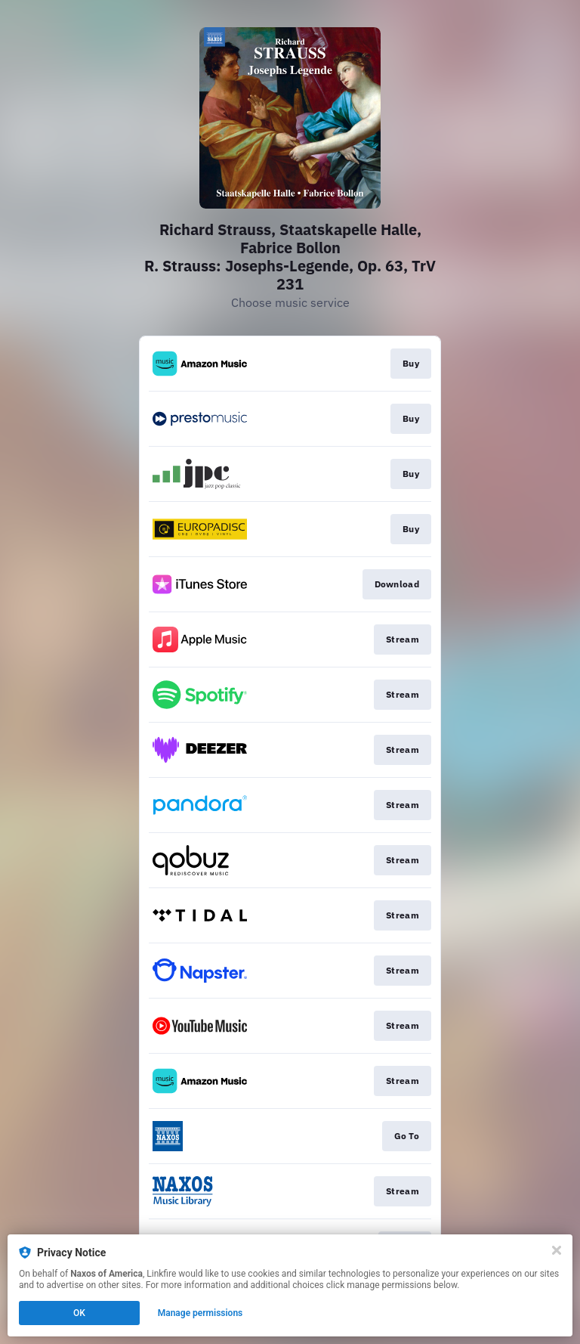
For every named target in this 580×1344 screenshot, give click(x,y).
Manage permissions (200, 1313)
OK (79, 1313)
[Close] (557, 1250)
